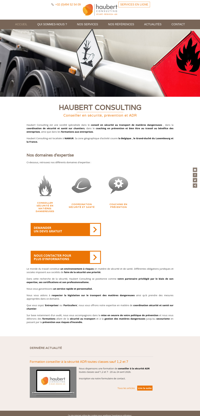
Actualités (153, 24)
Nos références (121, 24)
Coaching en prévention (118, 207)
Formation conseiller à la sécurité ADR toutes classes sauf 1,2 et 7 (79, 344)
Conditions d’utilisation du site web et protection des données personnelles (100, 407)
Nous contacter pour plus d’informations (137, 231)
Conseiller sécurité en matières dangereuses (45, 209)
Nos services (87, 24)
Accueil (21, 24)
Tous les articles (126, 370)
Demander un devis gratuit (64, 231)
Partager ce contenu (195, 185)
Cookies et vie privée (108, 400)
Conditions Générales (118, 404)
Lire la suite (145, 370)
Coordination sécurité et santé (82, 207)
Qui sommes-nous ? (52, 24)
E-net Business (70, 411)
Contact (178, 24)
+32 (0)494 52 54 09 (66, 4)
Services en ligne (134, 4)
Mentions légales (90, 400)
